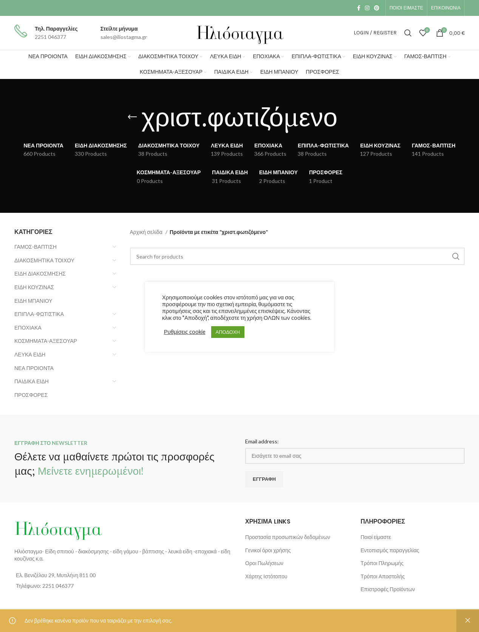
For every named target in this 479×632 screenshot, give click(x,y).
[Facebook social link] (359, 8)
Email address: (262, 441)
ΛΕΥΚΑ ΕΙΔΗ (29, 354)
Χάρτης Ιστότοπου (266, 576)
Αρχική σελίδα (147, 232)
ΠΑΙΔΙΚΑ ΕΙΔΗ (31, 381)
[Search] (408, 32)
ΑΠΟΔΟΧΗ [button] (228, 332)
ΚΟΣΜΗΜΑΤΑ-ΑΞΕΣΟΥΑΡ (45, 341)
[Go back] (132, 117)
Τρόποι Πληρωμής (382, 563)
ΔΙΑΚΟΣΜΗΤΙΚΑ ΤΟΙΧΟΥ (44, 260)
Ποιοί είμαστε (376, 537)
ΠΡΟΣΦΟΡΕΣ (31, 395)
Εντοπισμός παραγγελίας (390, 550)
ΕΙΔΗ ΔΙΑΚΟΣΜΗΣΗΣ (40, 273)
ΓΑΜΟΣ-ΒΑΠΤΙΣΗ (35, 246)
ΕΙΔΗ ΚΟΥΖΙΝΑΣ (34, 287)
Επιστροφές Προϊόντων (388, 589)
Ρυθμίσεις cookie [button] (185, 331)
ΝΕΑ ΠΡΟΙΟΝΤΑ (34, 368)
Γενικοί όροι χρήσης (268, 550)
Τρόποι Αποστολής (383, 576)
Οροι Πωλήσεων (264, 563)
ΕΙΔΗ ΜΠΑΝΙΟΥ (33, 300)
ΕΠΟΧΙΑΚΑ (28, 327)
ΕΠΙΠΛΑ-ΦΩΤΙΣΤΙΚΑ (39, 314)
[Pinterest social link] (377, 8)
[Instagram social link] (367, 8)
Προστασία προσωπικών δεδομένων (287, 537)
